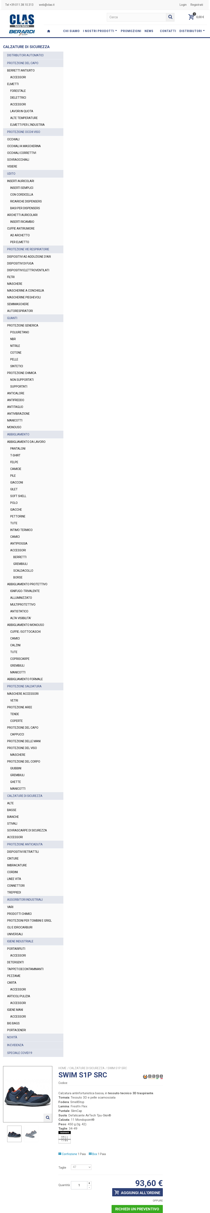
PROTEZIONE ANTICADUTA (25, 887)
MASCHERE (14, 305)
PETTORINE (17, 546)
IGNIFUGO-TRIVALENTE (25, 625)
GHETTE (15, 821)
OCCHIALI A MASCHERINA (24, 155)
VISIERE (12, 175)
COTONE (16, 378)
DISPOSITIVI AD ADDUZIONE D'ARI (25, 272)
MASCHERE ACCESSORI (23, 732)
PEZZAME (14, 1023)
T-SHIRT (15, 485)
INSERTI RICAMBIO (22, 230)
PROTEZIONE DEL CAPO (22, 67)
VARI (10, 950)
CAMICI (15, 567)
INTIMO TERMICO (21, 560)
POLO (14, 533)
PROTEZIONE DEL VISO (22, 787)
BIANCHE (13, 856)
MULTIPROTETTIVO (22, 639)
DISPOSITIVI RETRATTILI (23, 895)
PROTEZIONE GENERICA (22, 351)
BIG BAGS (13, 1071)
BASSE (11, 849)
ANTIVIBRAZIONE (18, 439)
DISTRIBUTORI (192, 31)
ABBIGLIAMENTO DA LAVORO (20, 470)
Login (183, 4)
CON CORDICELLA (21, 203)
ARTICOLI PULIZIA (18, 1044)
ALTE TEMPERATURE (24, 122)
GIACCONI (16, 513)
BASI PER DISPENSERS (25, 217)
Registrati (197, 4)
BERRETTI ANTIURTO (21, 75)
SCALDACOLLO (23, 601)
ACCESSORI (18, 81)
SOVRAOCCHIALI (18, 168)
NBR (13, 365)
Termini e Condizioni (152, 1208)
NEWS (149, 31)
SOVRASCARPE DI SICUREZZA (19, 871)
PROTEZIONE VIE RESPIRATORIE (18, 260)
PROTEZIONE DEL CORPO (23, 800)
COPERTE (16, 760)
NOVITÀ (12, 1085)
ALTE (10, 842)
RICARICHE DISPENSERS (26, 210)
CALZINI (15, 684)
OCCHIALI (13, 148)
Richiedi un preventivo (181, 194)
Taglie (112, 153)
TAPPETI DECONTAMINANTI (25, 1016)
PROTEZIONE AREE (19, 746)
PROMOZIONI (131, 31)
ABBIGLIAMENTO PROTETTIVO (18, 617)
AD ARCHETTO (20, 244)
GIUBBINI (15, 807)
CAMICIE (15, 499)
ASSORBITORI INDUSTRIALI (25, 943)
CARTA (11, 1030)
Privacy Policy (152, 1191)
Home (112, 53)
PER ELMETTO (19, 251)
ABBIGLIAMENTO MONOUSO (18, 662)
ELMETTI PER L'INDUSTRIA (19, 131)
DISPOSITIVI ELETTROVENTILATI (20, 290)
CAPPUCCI (17, 773)
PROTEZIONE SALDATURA (24, 725)
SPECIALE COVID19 (19, 1100)
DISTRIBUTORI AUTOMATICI (25, 59)
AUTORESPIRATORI (20, 337)
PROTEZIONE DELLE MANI (24, 780)
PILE (13, 506)
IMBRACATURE (17, 908)
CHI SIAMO (71, 31)
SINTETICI (16, 392)
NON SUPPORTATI (22, 405)
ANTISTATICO (19, 646)
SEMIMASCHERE (18, 330)
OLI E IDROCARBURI (19, 975)
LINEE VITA (14, 922)
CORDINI (12, 915)
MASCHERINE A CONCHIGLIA (17, 314)
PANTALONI (17, 479)
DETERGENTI (15, 1010)
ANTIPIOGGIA (18, 574)
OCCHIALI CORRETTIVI (21, 161)
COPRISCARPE (20, 697)
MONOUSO (14, 453)
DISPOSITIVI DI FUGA (20, 281)
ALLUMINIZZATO (21, 632)
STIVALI (12, 862)
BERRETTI (19, 587)
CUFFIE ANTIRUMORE (21, 237)
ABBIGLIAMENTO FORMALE (25, 718)
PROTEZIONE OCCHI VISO (23, 140)
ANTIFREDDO (15, 426)
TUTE (13, 553)
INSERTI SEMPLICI (21, 196)
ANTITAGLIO (15, 433)
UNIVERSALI (15, 981)
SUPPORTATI (18, 412)
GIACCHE (16, 540)
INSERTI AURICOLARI (20, 190)
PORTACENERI (16, 1077)
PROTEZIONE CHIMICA (21, 399)
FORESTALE (18, 95)
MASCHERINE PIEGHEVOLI (24, 323)
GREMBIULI (20, 594)
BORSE (18, 607)
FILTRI (11, 298)
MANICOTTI (14, 446)
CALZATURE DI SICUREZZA (24, 835)
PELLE (14, 385)
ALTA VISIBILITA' (20, 652)
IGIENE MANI (15, 1057)
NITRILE (15, 372)
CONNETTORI (16, 929)
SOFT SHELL (18, 526)
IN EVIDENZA (15, 1092)
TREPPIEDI (14, 935)
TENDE (14, 753)
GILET (14, 519)
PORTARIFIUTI (16, 996)
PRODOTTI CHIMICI (19, 957)
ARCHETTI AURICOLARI (22, 223)
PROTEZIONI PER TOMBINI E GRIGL (25, 966)
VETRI (14, 739)
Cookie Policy (195, 1208)
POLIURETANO (19, 358)
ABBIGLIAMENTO (18, 460)
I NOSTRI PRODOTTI (100, 31)
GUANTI (12, 344)
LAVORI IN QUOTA (21, 115)
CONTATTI (168, 31)
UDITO (11, 182)
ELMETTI (13, 88)
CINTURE (13, 902)
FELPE (14, 492)
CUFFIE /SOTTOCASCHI (25, 670)
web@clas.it (47, 4)
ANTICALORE (15, 419)
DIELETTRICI (18, 102)
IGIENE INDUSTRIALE (20, 989)
